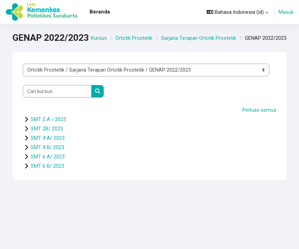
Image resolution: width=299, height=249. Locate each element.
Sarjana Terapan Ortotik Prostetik (198, 38)
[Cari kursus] (57, 91)
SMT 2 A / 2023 (48, 119)
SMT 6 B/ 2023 (47, 166)
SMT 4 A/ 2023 (48, 138)
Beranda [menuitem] (100, 12)
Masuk (286, 12)
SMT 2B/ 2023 (47, 129)
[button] (237, 12)
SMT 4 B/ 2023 (47, 147)
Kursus (99, 38)
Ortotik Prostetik (133, 38)
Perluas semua (259, 110)
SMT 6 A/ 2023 (48, 157)
